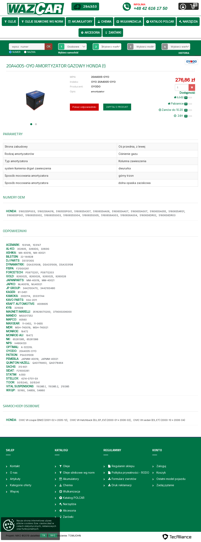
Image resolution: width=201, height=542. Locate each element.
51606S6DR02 (148, 215)
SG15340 (22, 382)
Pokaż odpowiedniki (84, 107)
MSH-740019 (22, 327)
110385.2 (53, 386)
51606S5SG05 (90, 215)
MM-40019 (32, 280)
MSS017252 (26, 315)
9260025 (48, 276)
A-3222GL (27, 347)
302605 (21, 248)
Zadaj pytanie (165, 485)
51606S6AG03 (109, 215)
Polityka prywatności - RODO (128, 472)
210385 (65, 386)
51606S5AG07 (139, 211)
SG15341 (35, 382)
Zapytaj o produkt (117, 107)
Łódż (183, 97)
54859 (31, 390)
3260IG (45, 248)
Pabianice (180, 103)
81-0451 (22, 292)
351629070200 (41, 311)
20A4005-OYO (28, 351)
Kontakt (15, 466)
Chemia (104, 21)
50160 (21, 390)
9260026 (61, 276)
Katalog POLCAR (160, 21)
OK (48, 46)
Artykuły (15, 478)
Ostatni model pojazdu (170, 478)
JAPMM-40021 (49, 358)
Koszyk (161, 472)
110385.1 (41, 386)
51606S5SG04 (71, 215)
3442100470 (30, 288)
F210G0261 (22, 268)
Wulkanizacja (128, 21)
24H (183, 116)
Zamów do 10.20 (175, 110)
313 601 (22, 366)
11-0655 (38, 323)
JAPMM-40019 (29, 358)
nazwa (31, 52)
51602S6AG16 (46, 211)
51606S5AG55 (158, 211)
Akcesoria (90, 32)
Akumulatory (80, 21)
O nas (13, 472)
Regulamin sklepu (121, 466)
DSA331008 (33, 264)
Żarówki (112, 32)
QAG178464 (56, 362)
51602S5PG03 (27, 211)
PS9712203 (47, 272)
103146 (26, 244)
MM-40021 (48, 280)
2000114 (25, 296)
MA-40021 (39, 252)
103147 (37, 244)
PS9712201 (32, 272)
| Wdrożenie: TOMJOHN (67, 535)
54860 (41, 390)
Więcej (14, 491)
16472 (24, 331)
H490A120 (20, 343)
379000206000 (62, 311)
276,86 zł (185, 80)
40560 (23, 319)
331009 (18, 307)
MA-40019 (25, 252)
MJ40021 (36, 284)
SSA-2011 (31, 300)
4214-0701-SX (29, 378)
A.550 (22, 374)
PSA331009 (27, 355)
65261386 (32, 339)
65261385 (18, 339)
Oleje (10, 21)
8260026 (34, 276)
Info (52, 535)
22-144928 (27, 256)
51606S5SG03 (52, 215)
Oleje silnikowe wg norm (42, 21)
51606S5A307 (82, 211)
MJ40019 (23, 284)
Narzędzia (188, 21)
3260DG (33, 248)
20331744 (38, 296)
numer (16, 52)
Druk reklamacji (120, 485)
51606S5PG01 (15, 215)
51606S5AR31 (176, 211)
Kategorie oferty (20, 485)
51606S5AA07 (120, 211)
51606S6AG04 (129, 215)
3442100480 (47, 288)
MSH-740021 (40, 327)
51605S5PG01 (64, 211)
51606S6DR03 (167, 215)
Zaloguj (161, 466)
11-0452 (26, 323)
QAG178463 (39, 362)
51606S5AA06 (101, 211)
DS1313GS (28, 260)
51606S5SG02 (34, 215)
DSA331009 (50, 264)
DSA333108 (66, 264)
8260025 (21, 276)
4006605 (42, 303)
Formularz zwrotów (122, 478)
